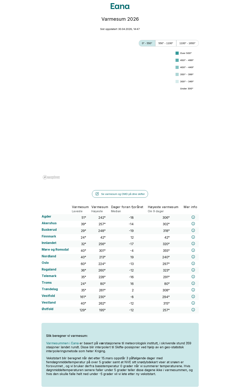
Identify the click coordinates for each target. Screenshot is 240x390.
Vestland (49, 302)
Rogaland (49, 269)
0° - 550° (147, 43)
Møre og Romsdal (55, 249)
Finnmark (49, 236)
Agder (46, 216)
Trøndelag (50, 289)
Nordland (49, 256)
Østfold (47, 309)
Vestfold (48, 296)
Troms (47, 282)
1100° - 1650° (187, 43)
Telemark (49, 276)
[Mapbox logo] (51, 177)
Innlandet (49, 243)
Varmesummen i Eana (62, 343)
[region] (107, 114)
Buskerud (49, 230)
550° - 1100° (165, 43)
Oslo (45, 263)
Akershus (49, 223)
